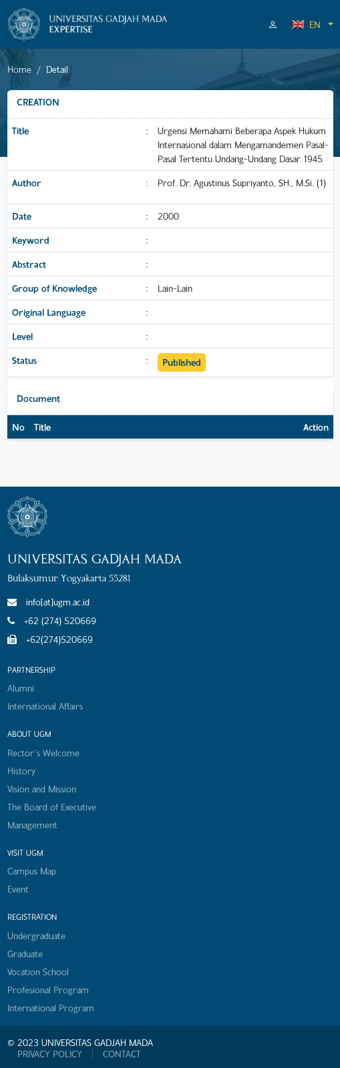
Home (19, 69)
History (21, 770)
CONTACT (122, 1054)
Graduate (25, 953)
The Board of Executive (51, 806)
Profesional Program (48, 989)
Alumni (20, 688)
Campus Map (31, 870)
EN (306, 24)
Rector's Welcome (43, 752)
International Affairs (45, 706)
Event (18, 888)
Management (32, 824)
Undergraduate (36, 935)
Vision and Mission (41, 788)
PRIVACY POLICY (49, 1054)
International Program (50, 1007)
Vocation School (38, 971)
